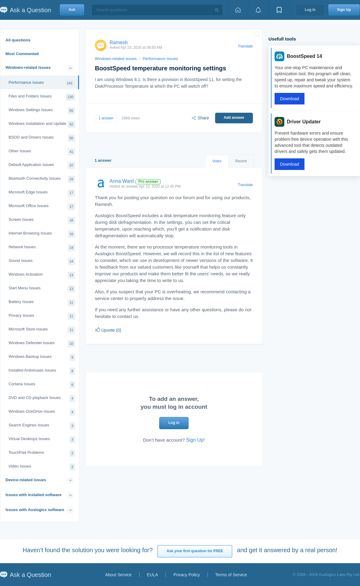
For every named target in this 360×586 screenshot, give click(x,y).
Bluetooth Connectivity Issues (42, 179)
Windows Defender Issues (42, 343)
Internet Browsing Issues (42, 234)
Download (289, 98)
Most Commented (22, 53)
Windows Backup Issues (42, 357)
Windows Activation (42, 275)
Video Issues (42, 467)
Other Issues (42, 151)
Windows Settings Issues (42, 110)
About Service (118, 574)
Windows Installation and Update (42, 124)
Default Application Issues (42, 165)
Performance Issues (41, 83)
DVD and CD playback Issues (42, 398)
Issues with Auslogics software (34, 509)
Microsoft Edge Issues (42, 192)
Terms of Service (231, 574)
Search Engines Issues (42, 425)
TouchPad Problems (42, 453)
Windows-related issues (28, 67)
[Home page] (238, 10)
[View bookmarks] (279, 10)
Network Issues (42, 247)
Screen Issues (42, 220)
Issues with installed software (33, 494)
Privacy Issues (42, 316)
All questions (18, 40)
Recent (241, 161)
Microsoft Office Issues (42, 206)
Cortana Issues (42, 384)
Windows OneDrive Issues (42, 412)
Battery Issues (42, 302)
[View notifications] (258, 10)
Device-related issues (25, 480)
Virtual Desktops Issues (42, 439)
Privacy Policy (186, 574)
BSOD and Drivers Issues (42, 138)
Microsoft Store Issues (42, 330)
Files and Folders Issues (42, 97)
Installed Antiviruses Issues (42, 371)
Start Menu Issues (42, 288)
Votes (216, 161)
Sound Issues (42, 261)
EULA (152, 574)
